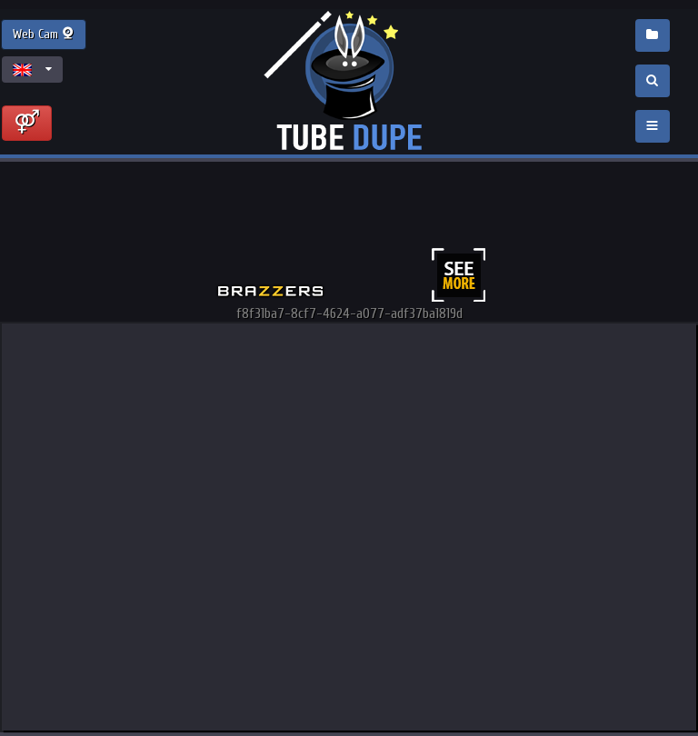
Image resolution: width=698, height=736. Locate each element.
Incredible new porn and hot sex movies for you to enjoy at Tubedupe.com (349, 81)
